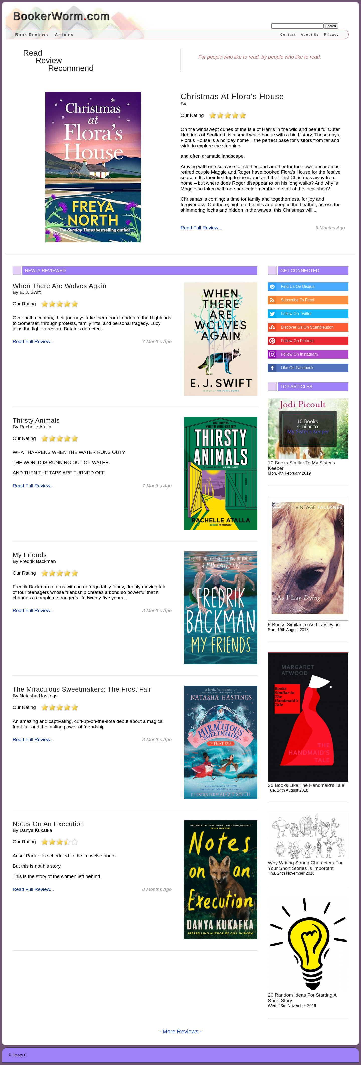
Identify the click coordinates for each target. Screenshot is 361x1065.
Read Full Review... (201, 227)
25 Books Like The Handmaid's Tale (306, 785)
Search (330, 26)
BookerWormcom (61, 15)
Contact (288, 34)
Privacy (331, 34)
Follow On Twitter (296, 313)
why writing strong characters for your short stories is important (305, 865)
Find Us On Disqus (297, 286)
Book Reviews (31, 35)
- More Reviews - (180, 1031)
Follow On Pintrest (297, 341)
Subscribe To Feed (297, 300)
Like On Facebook (297, 368)
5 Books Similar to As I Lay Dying (304, 624)
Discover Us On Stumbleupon (307, 327)
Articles (64, 35)
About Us (310, 34)
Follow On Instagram (299, 354)
